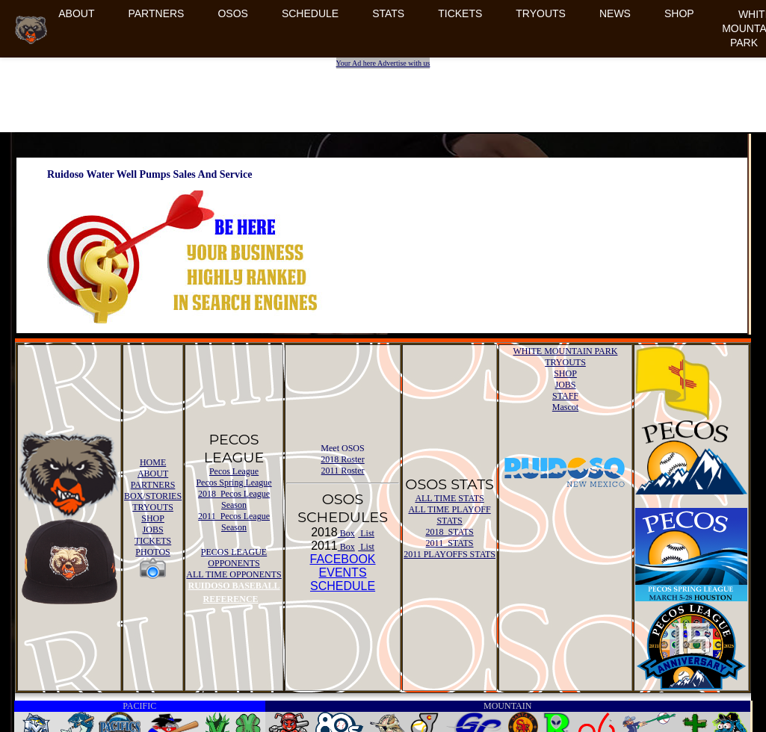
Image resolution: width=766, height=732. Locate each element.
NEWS (615, 13)
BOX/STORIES (153, 496)
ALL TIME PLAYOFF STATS (449, 515)
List (366, 533)
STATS (388, 13)
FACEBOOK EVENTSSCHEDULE (343, 572)
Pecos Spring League (233, 482)
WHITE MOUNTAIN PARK (565, 351)
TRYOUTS (541, 13)
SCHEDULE (310, 13)
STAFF (565, 396)
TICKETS (460, 13)
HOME (153, 462)
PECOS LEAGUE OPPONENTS (234, 557)
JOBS (153, 529)
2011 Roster (343, 470)
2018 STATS (449, 532)
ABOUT (76, 13)
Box (346, 533)
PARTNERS (156, 13)
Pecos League (234, 471)
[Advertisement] (385, 91)
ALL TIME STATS (449, 498)
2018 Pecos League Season (234, 499)
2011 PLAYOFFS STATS (449, 554)
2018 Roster (342, 459)
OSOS (232, 13)
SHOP (679, 13)
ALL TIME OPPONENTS (233, 574)
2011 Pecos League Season (234, 522)
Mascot (565, 407)
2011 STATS (450, 543)
